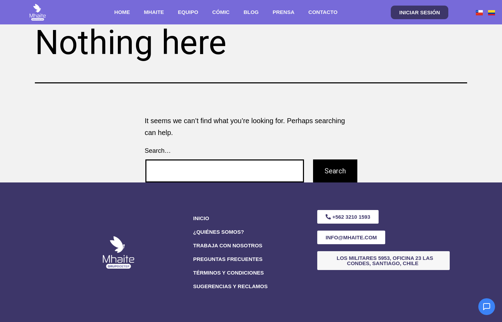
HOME (122, 12)
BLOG (251, 12)
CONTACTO (323, 12)
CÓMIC (221, 12)
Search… (158, 150)
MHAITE (154, 12)
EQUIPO (188, 12)
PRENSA (284, 12)
